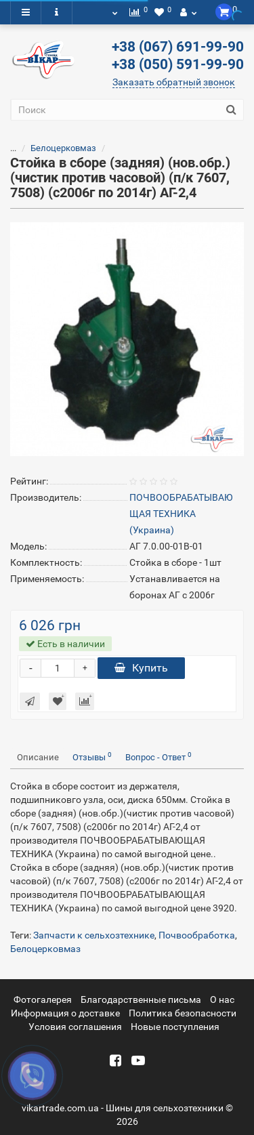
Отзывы (92, 756)
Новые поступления (175, 1026)
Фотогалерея (43, 999)
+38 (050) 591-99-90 (178, 64)
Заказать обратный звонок (173, 82)
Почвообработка (196, 935)
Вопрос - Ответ (158, 756)
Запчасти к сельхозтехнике (93, 935)
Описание (38, 757)
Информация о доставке (65, 1013)
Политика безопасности (182, 1013)
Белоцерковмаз (63, 148)
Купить (141, 667)
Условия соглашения (75, 1026)
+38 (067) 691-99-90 (178, 47)
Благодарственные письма (141, 999)
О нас (222, 999)
